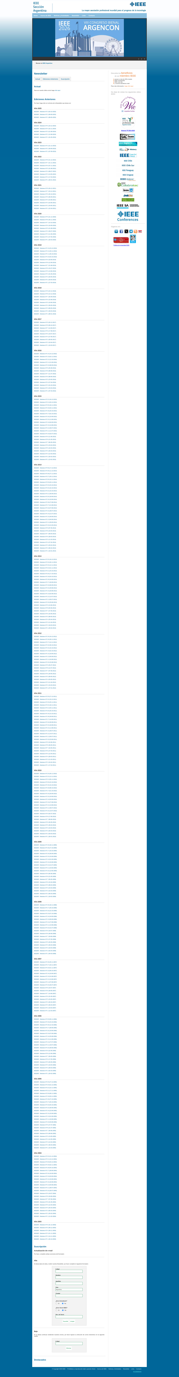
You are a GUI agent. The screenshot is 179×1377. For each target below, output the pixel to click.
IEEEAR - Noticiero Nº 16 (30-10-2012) (45, 645)
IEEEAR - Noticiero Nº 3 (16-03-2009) (45, 890)
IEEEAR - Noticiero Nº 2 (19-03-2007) (45, 1008)
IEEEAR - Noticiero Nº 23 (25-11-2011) (45, 702)
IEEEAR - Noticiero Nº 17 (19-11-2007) (45, 965)
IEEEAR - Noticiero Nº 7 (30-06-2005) (45, 1130)
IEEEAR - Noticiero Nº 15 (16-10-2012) (45, 648)
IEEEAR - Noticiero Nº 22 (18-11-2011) (45, 705)
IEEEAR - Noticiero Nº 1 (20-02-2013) (45, 628)
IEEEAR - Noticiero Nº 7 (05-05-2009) (45, 879)
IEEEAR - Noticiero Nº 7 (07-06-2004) (45, 1199)
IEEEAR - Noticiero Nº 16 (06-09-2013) (45, 585)
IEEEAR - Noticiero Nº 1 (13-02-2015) (45, 459)
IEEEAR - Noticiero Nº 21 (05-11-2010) (45, 779)
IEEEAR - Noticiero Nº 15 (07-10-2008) (45, 913)
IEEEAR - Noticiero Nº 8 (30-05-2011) (45, 745)
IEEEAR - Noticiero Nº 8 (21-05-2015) (45, 439)
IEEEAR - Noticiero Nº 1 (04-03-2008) (45, 953)
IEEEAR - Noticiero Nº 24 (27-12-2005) (45, 1082)
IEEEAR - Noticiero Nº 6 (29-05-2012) (45, 673)
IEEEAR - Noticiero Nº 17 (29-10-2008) (45, 908)
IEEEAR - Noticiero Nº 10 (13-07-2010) (45, 810)
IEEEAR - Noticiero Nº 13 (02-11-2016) (45, 356)
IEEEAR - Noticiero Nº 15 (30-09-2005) (45, 1107)
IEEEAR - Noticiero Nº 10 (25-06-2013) (45, 602)
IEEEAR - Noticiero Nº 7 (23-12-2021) (45, 191)
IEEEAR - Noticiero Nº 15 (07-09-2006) (45, 1033)
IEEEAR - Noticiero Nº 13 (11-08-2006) (45, 1039)
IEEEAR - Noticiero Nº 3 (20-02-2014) (45, 545)
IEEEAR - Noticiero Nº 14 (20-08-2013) (45, 591)
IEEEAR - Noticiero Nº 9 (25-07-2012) (45, 665)
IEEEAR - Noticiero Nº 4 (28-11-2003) (45, 1230)
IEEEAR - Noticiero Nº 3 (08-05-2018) (45, 308)
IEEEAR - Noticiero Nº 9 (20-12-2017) (45, 322)
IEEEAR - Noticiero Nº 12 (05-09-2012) (45, 656)
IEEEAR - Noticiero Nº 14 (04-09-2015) (45, 422)
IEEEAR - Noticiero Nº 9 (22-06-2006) (45, 1050)
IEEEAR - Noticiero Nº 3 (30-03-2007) (45, 1005)
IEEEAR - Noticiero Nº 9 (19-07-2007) (45, 987)
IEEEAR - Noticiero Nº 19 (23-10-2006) (45, 1022)
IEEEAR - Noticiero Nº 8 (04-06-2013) (45, 608)
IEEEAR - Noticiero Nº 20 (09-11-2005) (45, 1093)
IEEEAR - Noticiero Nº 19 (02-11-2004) (45, 1165)
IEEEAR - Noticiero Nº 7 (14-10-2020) (45, 222)
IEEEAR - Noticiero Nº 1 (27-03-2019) (45, 282)
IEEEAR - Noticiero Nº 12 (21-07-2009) (45, 865)
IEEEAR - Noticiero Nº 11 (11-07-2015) (45, 431)
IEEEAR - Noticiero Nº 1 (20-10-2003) (45, 1239)
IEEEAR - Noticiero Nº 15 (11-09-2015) (45, 419)
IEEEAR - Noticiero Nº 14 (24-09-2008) (45, 916)
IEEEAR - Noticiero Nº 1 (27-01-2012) (45, 688)
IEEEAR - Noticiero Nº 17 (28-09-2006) (45, 1027)
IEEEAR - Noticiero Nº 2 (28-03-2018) (45, 311)
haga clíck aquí (128, 86)
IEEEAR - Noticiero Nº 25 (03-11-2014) (45, 482)
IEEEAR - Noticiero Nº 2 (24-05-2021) (45, 205)
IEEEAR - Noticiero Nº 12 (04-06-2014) (45, 519)
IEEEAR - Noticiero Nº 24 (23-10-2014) (45, 485)
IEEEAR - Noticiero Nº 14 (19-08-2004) (45, 1179)
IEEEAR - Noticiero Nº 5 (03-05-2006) (45, 1062)
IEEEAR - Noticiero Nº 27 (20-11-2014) (45, 476)
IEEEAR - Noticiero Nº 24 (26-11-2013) (45, 562)
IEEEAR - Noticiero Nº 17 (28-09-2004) (45, 1170)
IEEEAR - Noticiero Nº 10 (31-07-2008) (45, 928)
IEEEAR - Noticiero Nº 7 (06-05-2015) (45, 442)
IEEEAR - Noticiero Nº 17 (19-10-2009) (45, 850)
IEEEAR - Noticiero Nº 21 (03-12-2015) (45, 402)
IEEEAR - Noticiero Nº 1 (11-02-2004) (45, 1216)
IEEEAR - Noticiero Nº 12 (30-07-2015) (45, 428)
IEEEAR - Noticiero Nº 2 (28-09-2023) (45, 148)
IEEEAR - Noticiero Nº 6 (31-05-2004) (45, 1202)
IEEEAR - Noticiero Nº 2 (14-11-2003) (45, 1236)
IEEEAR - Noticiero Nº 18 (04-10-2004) (45, 1167)
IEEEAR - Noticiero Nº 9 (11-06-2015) (45, 436)
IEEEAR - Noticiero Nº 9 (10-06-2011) (45, 742)
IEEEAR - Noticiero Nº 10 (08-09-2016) (45, 365)
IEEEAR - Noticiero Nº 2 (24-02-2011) (45, 762)
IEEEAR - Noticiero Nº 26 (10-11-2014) (45, 479)
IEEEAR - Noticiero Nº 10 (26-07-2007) (45, 985)
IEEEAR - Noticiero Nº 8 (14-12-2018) (45, 294)
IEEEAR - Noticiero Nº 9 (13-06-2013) (45, 605)
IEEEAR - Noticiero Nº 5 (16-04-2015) (45, 448)
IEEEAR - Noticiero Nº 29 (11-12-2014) (45, 470)
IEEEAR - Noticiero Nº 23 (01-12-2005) (45, 1085)
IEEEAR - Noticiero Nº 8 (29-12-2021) (45, 188)
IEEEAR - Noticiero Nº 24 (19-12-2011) (45, 699)
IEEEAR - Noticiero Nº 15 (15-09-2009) (45, 856)
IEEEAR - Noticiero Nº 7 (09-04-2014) (45, 533)
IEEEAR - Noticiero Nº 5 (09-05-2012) (45, 676)
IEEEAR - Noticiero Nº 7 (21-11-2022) (45, 162)
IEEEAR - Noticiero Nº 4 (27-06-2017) (45, 336)
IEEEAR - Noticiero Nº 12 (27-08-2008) (45, 922)
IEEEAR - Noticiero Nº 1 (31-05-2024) (45, 137)
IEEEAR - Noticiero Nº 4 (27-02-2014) (45, 542)
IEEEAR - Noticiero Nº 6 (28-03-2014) (45, 536)
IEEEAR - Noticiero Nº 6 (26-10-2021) (45, 194)
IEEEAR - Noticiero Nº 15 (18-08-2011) (45, 725)
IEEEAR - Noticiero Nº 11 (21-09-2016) (45, 362)
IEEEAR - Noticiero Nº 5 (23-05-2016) (45, 379)
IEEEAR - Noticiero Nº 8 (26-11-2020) (45, 219)
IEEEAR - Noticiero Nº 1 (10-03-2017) (45, 345)
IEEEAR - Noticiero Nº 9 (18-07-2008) (45, 930)
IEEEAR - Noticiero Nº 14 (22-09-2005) (45, 1110)
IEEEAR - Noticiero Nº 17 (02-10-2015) (45, 413)
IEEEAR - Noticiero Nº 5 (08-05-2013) (45, 616)
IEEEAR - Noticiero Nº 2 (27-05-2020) (45, 237)
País (57, 1287)
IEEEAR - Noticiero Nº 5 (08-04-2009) (45, 885)
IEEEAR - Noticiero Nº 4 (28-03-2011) (45, 756)
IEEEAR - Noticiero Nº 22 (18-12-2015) (45, 399)
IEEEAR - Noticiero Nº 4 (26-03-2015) (45, 451)
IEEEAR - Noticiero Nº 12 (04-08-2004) (45, 1185)
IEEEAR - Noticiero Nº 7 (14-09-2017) (45, 328)
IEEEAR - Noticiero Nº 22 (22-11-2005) (45, 1087)
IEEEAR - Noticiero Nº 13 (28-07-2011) (45, 730)
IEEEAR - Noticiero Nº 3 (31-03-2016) (45, 385)
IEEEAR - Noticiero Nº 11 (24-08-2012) (45, 659)
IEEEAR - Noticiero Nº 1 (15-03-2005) (45, 1147)
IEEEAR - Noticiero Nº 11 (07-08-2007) (45, 982)
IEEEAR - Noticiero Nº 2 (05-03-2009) (45, 893)
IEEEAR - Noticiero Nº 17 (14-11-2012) (45, 642)
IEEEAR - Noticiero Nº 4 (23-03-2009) (45, 888)
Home (36, 15)
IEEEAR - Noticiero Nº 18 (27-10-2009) (45, 848)
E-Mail (57, 1269)
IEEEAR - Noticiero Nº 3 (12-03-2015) (45, 453)
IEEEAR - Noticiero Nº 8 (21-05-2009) (45, 876)
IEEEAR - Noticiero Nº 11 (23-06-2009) (45, 868)
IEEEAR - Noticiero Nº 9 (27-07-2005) (45, 1125)
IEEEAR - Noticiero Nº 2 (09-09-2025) (45, 114)
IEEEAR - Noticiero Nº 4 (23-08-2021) (45, 200)
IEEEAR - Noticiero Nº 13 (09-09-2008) (45, 919)
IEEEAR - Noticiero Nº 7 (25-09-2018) (45, 296)
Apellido (58, 1281)
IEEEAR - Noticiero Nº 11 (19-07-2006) (45, 1045)
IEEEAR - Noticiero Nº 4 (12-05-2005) (45, 1139)
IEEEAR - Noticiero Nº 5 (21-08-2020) (45, 228)
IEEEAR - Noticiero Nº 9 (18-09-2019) (45, 259)
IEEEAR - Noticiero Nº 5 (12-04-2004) (45, 1205)
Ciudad (58, 1293)
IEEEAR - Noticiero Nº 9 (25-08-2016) (45, 368)
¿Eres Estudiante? (61, 1301)
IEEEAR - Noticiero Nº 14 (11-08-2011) (45, 728)
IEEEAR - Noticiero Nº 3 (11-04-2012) (45, 682)
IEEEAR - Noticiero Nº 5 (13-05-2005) (45, 1136)
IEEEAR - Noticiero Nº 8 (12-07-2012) (45, 668)
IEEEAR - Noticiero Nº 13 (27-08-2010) (45, 802)
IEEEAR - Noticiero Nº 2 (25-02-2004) (45, 1213)
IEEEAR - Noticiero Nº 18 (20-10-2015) (45, 411)
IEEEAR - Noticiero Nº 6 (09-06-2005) (45, 1133)
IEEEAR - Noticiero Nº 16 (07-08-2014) (45, 508)
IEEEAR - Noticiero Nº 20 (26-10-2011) (45, 710)
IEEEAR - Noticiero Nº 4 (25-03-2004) (45, 1207)
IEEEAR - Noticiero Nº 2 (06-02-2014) (45, 548)
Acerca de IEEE (45, 15)
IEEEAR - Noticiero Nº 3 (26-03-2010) (45, 830)
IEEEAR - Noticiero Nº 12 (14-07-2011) (45, 733)
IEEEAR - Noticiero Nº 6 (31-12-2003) (45, 1224)
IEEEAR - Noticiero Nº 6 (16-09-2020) (45, 225)
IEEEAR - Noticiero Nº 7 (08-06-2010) (45, 819)
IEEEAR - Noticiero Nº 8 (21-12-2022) (45, 160)
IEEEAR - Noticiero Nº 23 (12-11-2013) (45, 565)
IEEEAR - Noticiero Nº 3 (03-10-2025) (45, 111)
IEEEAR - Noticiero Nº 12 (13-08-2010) (45, 805)
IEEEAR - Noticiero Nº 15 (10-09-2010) (45, 796)
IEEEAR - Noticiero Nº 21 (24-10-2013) (45, 570)
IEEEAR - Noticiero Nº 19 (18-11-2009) (45, 845)
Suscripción (65, 79)
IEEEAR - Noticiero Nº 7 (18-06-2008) (45, 936)
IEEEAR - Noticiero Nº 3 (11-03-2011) (45, 759)
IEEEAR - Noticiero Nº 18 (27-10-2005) (45, 1099)
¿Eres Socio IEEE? (61, 1307)
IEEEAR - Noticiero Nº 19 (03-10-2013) (45, 576)
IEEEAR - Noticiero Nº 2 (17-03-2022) (45, 177)
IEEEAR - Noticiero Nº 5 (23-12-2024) (45, 125)
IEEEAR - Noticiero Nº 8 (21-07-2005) (45, 1127)
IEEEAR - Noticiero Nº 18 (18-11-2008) (45, 905)
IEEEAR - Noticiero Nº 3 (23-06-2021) (45, 202)
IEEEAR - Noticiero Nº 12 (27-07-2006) (45, 1042)
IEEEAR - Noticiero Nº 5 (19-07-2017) (45, 334)
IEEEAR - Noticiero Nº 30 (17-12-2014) (45, 468)
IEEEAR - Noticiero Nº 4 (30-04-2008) (45, 945)
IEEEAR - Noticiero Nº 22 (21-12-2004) (45, 1156)
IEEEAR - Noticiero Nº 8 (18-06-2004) (45, 1196)
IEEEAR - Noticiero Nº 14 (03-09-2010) (45, 799)
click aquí (57, 90)
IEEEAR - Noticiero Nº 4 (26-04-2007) (45, 1002)
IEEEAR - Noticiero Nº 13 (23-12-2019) (45, 248)
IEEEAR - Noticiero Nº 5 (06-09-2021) (45, 197)
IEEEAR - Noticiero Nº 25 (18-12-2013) (45, 559)
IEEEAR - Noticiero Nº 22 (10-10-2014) (45, 491)
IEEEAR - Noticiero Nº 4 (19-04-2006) (45, 1065)
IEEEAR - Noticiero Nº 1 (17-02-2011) (45, 765)
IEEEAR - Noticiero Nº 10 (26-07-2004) (45, 1190)
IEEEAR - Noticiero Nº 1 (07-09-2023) (45, 151)
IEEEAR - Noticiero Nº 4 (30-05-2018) (45, 305)
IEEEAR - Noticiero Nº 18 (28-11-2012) (45, 639)
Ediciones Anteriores (50, 79)
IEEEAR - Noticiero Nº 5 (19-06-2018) (45, 302)
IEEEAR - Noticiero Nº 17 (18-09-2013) (45, 582)
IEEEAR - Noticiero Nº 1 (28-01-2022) (45, 180)
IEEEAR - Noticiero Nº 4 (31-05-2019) (45, 274)
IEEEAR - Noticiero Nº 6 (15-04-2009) (45, 882)
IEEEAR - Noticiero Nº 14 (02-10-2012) (45, 650)
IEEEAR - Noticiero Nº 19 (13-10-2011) (45, 713)
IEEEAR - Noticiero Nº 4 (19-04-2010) (45, 828)
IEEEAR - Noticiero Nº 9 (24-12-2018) (45, 291)
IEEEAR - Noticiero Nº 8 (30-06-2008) (45, 933)
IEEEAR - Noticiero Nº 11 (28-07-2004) (45, 1187)
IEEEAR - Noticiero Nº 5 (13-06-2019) (45, 271)
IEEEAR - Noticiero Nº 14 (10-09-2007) (45, 973)
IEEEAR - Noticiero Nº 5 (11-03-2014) (45, 539)
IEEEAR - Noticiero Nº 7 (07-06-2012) (45, 671)
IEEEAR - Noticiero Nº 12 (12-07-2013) (45, 596)
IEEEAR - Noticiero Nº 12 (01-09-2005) (45, 1116)
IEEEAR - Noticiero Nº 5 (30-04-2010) (45, 825)
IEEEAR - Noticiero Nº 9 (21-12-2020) (45, 217)
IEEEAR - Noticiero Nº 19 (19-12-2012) (45, 636)
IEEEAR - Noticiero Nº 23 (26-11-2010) (45, 773)
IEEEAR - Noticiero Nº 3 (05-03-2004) (45, 1210)
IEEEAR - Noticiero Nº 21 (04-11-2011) (45, 708)
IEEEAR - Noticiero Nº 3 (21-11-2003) (45, 1233)
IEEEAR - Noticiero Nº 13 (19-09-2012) (45, 653)
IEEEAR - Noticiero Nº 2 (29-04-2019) (45, 279)
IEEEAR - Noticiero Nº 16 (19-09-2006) (45, 1030)
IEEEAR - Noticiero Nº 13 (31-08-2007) (45, 976)
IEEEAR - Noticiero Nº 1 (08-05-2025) (45, 117)
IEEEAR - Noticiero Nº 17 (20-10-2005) (45, 1102)
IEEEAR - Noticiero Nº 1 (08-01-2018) (45, 314)
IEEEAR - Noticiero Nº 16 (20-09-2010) (45, 793)
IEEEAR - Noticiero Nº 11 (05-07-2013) (45, 599)
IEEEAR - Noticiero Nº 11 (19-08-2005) (45, 1119)
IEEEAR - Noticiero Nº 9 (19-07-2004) (45, 1193)
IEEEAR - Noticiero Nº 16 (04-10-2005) (45, 1105)
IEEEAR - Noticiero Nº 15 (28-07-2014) (45, 511)
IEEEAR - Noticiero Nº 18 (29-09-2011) (45, 716)
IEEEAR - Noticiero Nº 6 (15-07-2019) (45, 268)
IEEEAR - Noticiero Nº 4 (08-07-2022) (45, 171)
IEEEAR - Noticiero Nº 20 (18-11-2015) (45, 405)
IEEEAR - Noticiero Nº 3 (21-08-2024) (45, 131)
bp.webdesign (137, 1371)
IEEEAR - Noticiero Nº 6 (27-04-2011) (45, 751)
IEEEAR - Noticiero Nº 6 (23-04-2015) (45, 445)
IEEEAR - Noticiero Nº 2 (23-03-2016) (45, 388)
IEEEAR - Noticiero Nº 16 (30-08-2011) (45, 722)
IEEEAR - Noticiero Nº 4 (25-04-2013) (45, 619)
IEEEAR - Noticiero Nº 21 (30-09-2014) (45, 493)
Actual (37, 79)
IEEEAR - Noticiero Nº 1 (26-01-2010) (45, 836)
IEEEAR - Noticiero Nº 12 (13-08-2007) (45, 979)
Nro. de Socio (60, 1314)
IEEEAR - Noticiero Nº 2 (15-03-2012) (45, 685)
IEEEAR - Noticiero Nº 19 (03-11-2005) (45, 1096)
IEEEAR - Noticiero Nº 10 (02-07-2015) (45, 433)
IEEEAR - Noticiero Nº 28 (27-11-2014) (45, 473)
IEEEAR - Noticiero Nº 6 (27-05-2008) (45, 939)
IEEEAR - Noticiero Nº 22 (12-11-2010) (45, 776)
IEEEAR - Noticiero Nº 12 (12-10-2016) (45, 359)
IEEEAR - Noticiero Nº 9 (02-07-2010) (45, 813)
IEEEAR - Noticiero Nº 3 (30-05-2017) (45, 339)
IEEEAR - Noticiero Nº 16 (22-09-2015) (45, 416)
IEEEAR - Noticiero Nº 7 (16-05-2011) (45, 748)
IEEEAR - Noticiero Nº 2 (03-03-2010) (45, 833)
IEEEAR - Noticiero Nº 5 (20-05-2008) (45, 942)
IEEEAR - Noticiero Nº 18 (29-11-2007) (45, 962)
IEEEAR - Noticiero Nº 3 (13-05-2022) (45, 174)
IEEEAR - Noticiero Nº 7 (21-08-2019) (45, 265)
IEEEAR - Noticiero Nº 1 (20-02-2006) (45, 1073)
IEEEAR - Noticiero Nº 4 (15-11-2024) (45, 128)
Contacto (92, 15)
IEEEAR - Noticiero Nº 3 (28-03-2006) (45, 1067)
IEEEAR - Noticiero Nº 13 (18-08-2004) (45, 1182)
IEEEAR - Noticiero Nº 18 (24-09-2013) (45, 579)
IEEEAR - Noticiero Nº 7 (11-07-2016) (45, 373)
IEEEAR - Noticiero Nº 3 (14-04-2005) (45, 1142)
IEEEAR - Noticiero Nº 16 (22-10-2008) (45, 910)
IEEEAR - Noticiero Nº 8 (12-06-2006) (45, 1053)
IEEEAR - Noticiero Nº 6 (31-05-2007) (45, 996)
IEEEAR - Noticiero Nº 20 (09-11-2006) (45, 1019)
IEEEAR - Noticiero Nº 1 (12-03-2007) (45, 1010)
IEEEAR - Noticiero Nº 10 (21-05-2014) (45, 525)
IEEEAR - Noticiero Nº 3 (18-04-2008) (45, 948)
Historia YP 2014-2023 (128, 130)
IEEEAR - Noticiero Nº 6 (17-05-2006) (45, 1059)
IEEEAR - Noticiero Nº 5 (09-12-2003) (45, 1227)
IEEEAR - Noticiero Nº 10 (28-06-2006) (45, 1047)
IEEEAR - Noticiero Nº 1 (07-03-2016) (45, 391)
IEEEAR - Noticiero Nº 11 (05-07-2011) (45, 736)
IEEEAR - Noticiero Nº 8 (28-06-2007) (45, 990)
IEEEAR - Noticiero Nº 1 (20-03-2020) (45, 239)
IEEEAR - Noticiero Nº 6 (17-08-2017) (45, 331)
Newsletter (75, 15)
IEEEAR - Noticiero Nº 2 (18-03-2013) (45, 625)
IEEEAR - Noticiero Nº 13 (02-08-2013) (45, 593)
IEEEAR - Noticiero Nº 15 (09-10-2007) (45, 970)
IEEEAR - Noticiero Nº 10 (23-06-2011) (45, 739)
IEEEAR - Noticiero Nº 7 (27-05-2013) (45, 611)
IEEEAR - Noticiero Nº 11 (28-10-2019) (45, 254)
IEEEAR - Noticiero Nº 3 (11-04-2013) (45, 622)
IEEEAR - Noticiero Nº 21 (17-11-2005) (45, 1090)
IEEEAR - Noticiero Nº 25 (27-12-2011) (45, 696)
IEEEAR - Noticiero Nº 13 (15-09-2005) (45, 1113)
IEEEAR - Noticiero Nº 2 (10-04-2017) (45, 342)
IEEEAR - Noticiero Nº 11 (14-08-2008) (45, 925)
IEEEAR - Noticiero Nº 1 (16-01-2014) (45, 551)
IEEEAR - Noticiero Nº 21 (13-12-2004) (45, 1159)
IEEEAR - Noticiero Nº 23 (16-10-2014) (45, 488)
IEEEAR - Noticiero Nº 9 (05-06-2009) (45, 873)
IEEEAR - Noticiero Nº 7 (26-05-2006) (45, 1056)
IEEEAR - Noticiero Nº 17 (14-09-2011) (45, 719)
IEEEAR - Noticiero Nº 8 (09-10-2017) (45, 325)
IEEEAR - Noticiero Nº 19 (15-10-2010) (45, 785)
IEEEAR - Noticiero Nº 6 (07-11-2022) (45, 165)
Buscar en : (44, 63)
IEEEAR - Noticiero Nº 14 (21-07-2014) (45, 513)
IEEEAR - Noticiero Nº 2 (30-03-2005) (45, 1145)
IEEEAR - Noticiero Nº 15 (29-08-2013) (45, 588)
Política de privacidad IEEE (121, 245)
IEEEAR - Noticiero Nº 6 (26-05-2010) (45, 822)
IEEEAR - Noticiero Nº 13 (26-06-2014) (45, 516)
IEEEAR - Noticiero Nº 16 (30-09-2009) (45, 853)
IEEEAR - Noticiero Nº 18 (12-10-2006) (45, 1025)
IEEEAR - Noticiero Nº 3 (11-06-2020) (45, 234)
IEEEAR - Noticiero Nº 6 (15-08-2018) (45, 299)
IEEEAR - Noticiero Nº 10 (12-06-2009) (45, 870)
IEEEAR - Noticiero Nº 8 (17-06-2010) (45, 816)
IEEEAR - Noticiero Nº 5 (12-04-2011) (45, 753)
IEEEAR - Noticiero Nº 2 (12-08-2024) (45, 134)
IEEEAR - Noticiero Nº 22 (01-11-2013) (45, 568)
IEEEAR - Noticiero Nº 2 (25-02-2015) (45, 456)
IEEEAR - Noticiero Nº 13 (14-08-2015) (45, 425)
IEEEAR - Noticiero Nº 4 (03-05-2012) (45, 679)
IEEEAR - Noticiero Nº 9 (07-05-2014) (45, 528)
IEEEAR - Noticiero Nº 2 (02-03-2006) (45, 1070)
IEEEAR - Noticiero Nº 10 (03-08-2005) (45, 1122)
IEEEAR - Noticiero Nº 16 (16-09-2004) (45, 1173)
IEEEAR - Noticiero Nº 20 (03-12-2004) (45, 1162)
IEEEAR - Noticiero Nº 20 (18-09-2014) (45, 496)
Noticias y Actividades (61, 15)
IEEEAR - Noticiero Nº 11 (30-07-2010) (45, 808)
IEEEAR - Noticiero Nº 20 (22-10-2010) (45, 782)
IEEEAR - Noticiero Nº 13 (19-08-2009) (45, 862)
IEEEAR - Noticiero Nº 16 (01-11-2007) (45, 967)
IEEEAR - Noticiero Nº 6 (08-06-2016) (45, 376)
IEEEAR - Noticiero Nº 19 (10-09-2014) (45, 499)
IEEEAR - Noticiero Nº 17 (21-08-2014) (45, 505)
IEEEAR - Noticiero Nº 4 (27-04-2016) (45, 382)
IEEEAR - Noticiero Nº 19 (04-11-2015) (45, 408)
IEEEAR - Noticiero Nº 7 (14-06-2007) (45, 993)
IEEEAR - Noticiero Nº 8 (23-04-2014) (45, 531)
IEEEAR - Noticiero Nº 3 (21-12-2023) (45, 145)
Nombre (58, 1275)
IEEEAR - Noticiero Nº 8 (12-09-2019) (45, 262)
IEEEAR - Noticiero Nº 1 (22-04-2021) (45, 208)
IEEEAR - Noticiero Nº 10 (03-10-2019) (45, 256)
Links (84, 15)
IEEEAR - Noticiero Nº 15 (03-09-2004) (45, 1176)
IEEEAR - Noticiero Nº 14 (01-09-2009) (45, 859)
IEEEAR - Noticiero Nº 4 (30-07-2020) (45, 231)
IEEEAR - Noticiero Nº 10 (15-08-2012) (45, 662)
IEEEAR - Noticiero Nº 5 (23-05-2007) (45, 999)
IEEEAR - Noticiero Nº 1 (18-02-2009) (45, 896)
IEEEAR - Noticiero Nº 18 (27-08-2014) (45, 502)
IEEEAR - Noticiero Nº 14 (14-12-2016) (45, 353)
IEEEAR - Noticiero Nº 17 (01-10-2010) (45, 790)
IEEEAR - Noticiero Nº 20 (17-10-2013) (45, 573)
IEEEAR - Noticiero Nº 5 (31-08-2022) (45, 168)
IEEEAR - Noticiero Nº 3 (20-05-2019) (45, 277)
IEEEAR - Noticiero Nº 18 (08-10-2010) (45, 788)
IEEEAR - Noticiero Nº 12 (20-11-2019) (45, 251)
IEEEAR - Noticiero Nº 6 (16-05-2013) (45, 613)
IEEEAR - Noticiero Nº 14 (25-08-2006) (45, 1036)
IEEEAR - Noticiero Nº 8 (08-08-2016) (45, 371)
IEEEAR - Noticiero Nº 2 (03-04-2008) (45, 950)
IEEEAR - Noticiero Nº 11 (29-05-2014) (45, 522)
